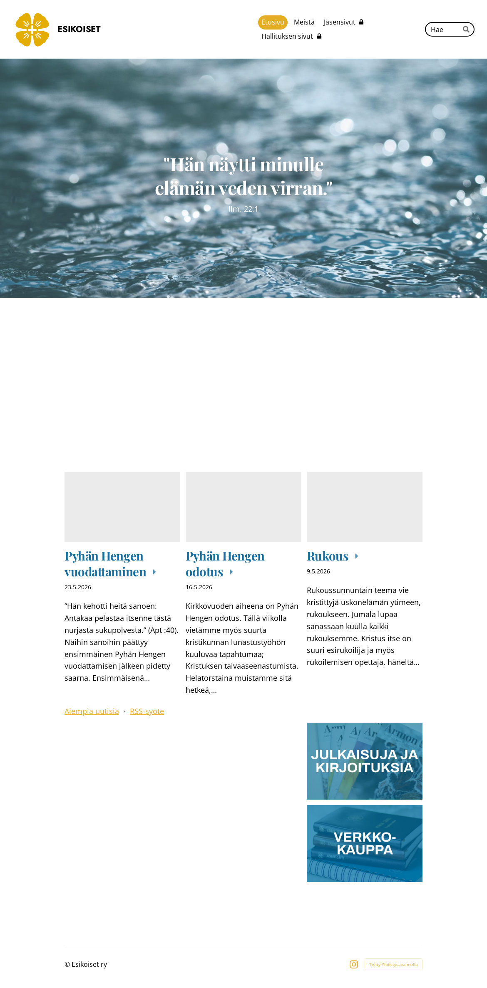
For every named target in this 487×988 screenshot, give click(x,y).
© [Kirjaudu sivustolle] (68, 964)
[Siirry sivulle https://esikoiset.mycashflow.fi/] (364, 843)
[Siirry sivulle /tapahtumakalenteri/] (334, 395)
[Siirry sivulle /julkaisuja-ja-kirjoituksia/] (364, 761)
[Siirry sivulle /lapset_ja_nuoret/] (243, 761)
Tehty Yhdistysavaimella (393, 964)
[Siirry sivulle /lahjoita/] (243, 843)
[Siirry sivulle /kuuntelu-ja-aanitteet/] (153, 395)
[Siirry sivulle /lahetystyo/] (122, 761)
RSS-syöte (147, 711)
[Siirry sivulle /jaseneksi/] (122, 843)
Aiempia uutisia (92, 711)
